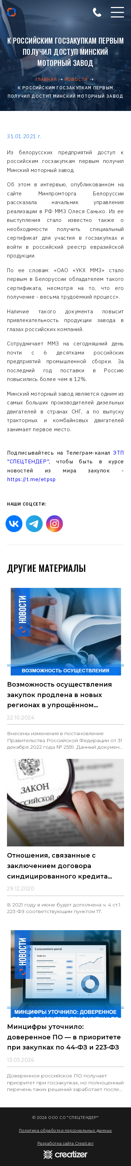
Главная (46, 79)
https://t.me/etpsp (31, 479)
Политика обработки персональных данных (65, 1130)
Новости (76, 79)
